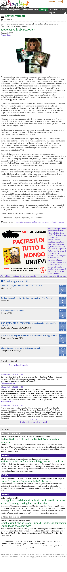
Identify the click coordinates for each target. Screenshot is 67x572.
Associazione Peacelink (19, 365)
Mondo (17, 9)
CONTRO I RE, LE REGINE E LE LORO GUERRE (21, 285)
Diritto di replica (41, 556)
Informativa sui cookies (27, 556)
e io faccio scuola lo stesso (12, 310)
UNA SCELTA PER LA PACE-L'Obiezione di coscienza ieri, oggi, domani (28, 324)
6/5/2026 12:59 (17, 375)
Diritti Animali (15, 16)
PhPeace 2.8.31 (60, 554)
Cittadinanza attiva (30, 9)
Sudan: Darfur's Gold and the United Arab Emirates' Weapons (30, 440)
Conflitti (6, 455)
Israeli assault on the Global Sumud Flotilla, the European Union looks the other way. (33, 524)
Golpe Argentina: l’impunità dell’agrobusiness (26, 481)
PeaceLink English (11, 433)
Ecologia (43, 9)
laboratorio (52, 222)
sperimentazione (33, 222)
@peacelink (5, 375)
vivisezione (20, 222)
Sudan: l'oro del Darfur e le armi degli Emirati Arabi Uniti (33, 461)
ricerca (61, 222)
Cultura (9, 9)
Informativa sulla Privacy (10, 556)
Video (62, 9)
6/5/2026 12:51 (17, 406)
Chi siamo (51, 1)
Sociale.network (9, 361)
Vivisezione (8, 19)
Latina (4, 475)
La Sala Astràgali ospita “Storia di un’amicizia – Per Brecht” (26, 298)
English (52, 13)
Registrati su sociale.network (33, 422)
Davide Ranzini (7, 35)
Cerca (59, 1)
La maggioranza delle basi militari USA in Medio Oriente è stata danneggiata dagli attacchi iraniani (33, 502)
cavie (44, 222)
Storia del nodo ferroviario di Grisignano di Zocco (23, 348)
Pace (3, 9)
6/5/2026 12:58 (17, 387)
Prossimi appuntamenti (15, 281)
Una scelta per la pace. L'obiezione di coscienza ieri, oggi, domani (29, 335)
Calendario (53, 9)
